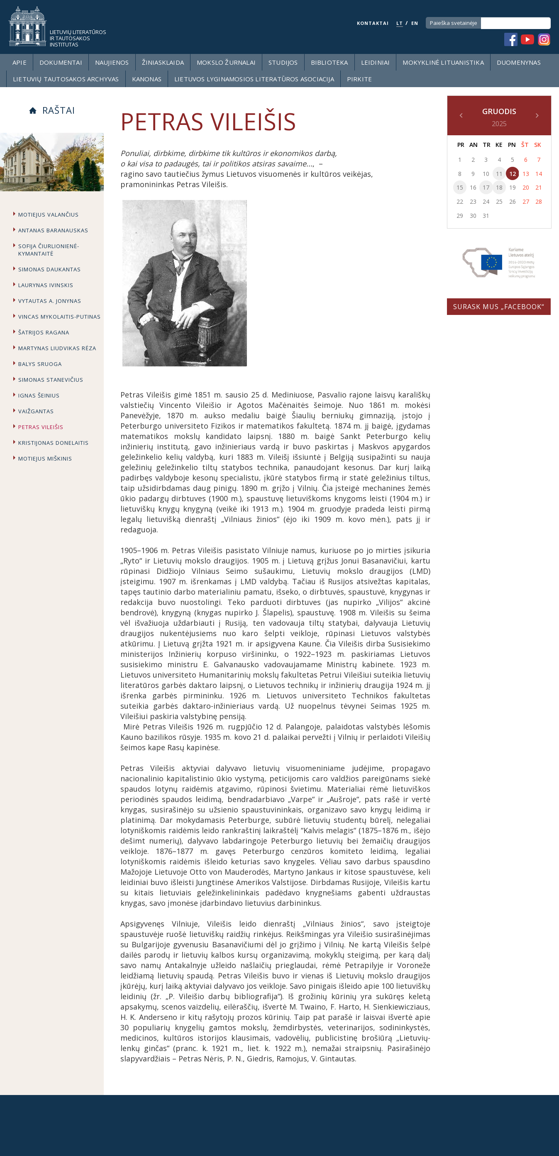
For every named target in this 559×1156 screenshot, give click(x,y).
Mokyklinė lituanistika (443, 62)
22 (459, 201)
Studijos (283, 62)
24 (486, 201)
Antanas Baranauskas (53, 230)
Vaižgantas (36, 411)
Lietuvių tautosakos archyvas (66, 79)
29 (459, 215)
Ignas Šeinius (39, 395)
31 (486, 215)
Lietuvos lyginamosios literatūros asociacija (254, 79)
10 (486, 174)
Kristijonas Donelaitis (53, 442)
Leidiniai (375, 62)
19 (512, 187)
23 (473, 201)
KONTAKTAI (373, 23)
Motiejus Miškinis (45, 458)
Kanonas (146, 79)
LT (399, 23)
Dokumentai (60, 62)
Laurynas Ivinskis (45, 285)
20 (525, 187)
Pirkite (359, 79)
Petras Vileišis (40, 427)
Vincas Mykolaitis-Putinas (59, 316)
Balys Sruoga (40, 364)
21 (538, 187)
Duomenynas (519, 62)
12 (512, 174)
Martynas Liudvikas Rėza (57, 348)
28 (538, 201)
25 (499, 201)
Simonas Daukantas (49, 269)
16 (473, 187)
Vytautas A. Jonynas (49, 301)
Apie (19, 62)
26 (512, 201)
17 (486, 187)
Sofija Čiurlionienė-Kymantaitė (48, 249)
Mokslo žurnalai (226, 62)
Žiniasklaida (163, 62)
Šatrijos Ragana (43, 332)
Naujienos (112, 62)
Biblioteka (329, 62)
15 (459, 187)
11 (499, 174)
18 (499, 187)
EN (414, 23)
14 (538, 174)
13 (525, 174)
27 (525, 201)
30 (473, 215)
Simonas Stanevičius (50, 379)
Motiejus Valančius (48, 214)
